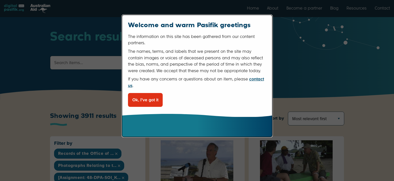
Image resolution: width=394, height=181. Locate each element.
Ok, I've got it (145, 100)
